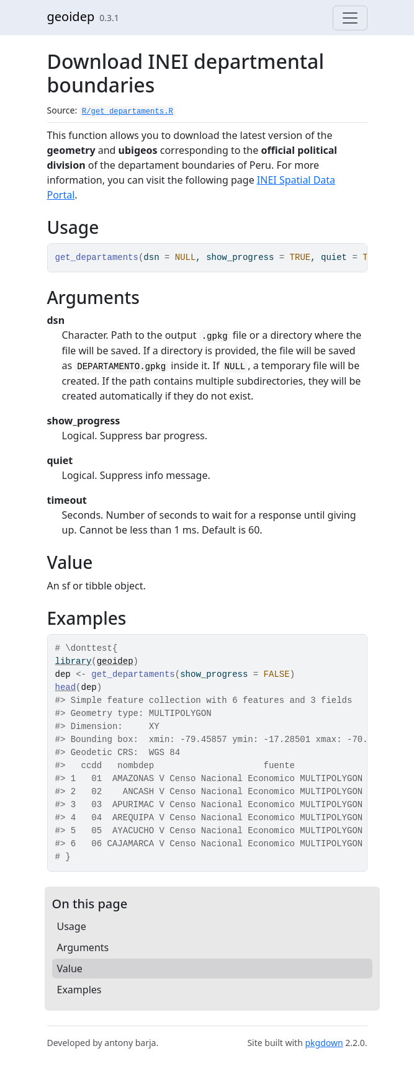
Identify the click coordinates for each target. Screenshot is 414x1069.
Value (70, 968)
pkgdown (324, 1043)
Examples (79, 989)
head (65, 687)
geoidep (71, 16)
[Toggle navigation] (350, 18)
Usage (71, 926)
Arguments (83, 947)
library (73, 661)
